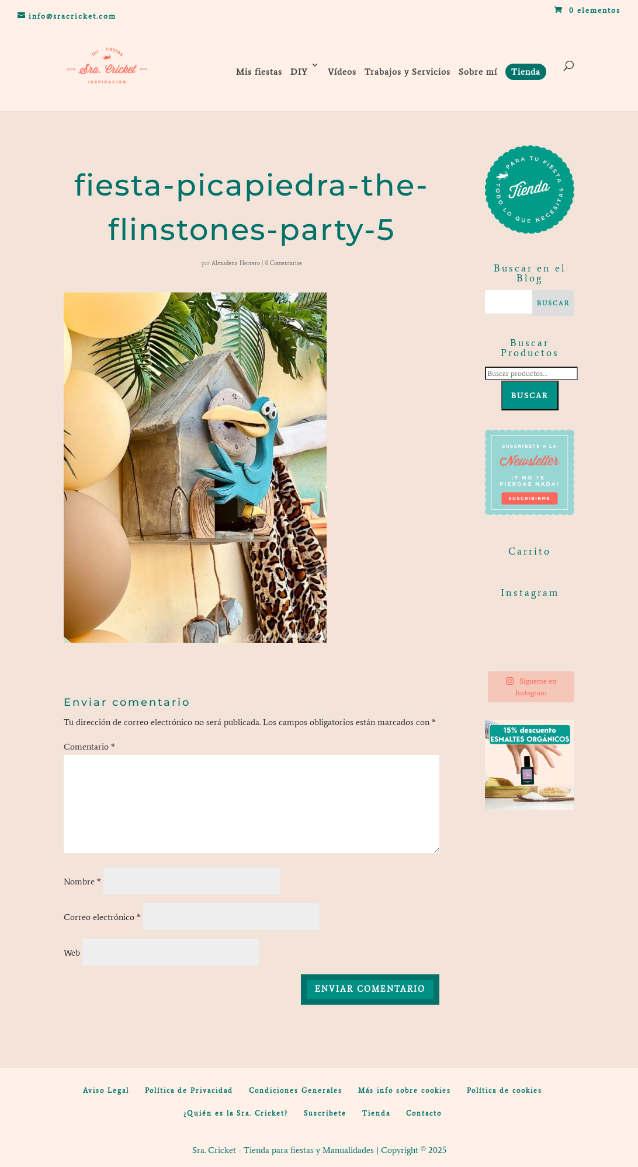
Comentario (89, 746)
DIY (299, 72)
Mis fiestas (259, 72)
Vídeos (342, 72)
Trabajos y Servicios (407, 72)
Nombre (82, 881)
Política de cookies (504, 1090)
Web (72, 952)
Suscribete (325, 1113)
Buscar (530, 395)
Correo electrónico (102, 917)
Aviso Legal (106, 1090)
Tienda (376, 1113)
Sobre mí (478, 72)
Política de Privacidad (189, 1090)
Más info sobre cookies (404, 1090)
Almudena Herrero (235, 263)
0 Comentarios (283, 263)
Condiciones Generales (295, 1090)
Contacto (424, 1113)
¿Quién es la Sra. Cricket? (235, 1113)
